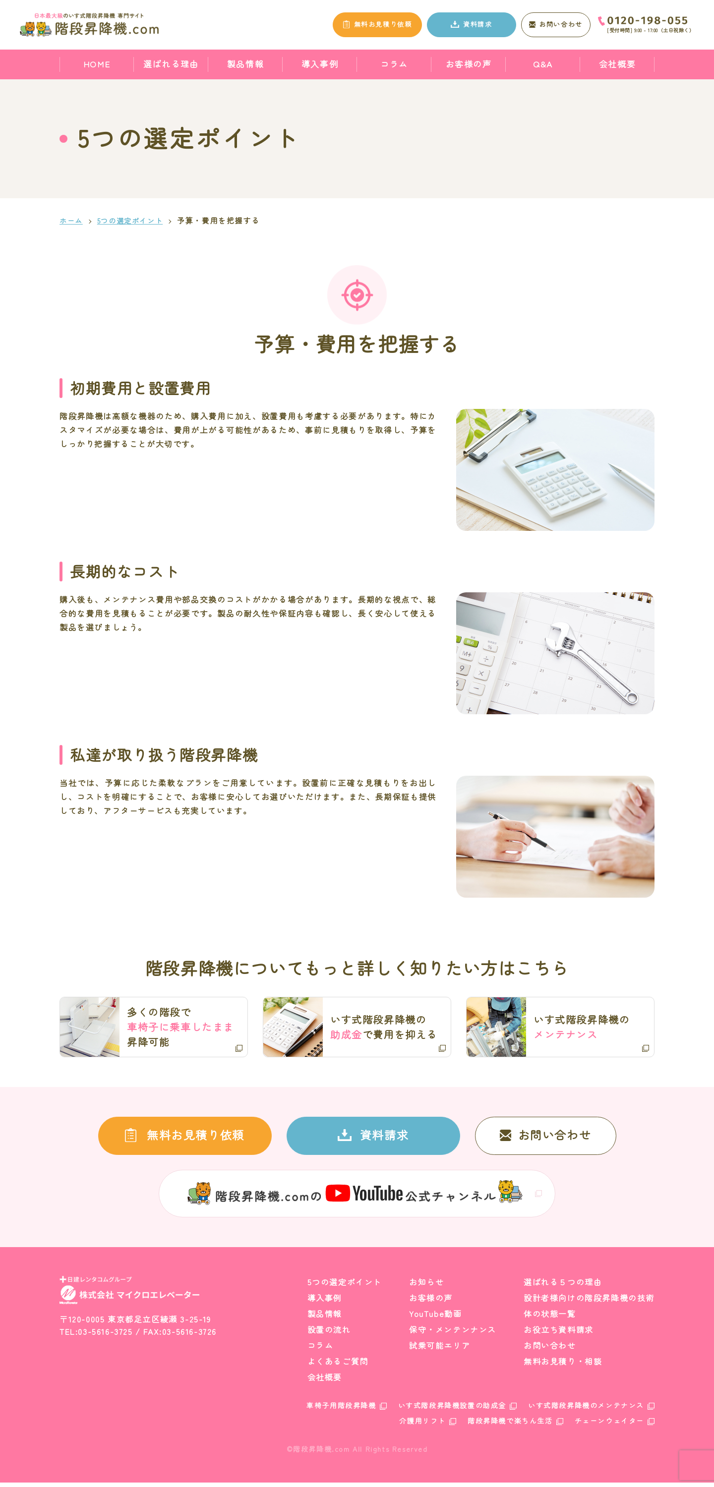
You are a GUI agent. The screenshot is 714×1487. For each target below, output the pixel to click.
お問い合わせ (550, 1350)
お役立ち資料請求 (559, 1334)
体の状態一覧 (550, 1318)
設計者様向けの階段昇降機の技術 (589, 1302)
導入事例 (319, 63)
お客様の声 (469, 63)
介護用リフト (422, 1425)
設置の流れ (329, 1334)
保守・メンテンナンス (452, 1334)
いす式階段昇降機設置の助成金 (452, 1410)
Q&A (543, 63)
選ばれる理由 (171, 63)
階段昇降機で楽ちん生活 (510, 1425)
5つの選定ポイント (134, 221)
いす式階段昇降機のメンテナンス (586, 1410)
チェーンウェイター (609, 1425)
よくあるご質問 (337, 1366)
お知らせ (426, 1286)
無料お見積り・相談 (563, 1366)
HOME (96, 63)
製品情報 (245, 63)
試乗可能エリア (439, 1350)
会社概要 (617, 63)
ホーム (72, 221)
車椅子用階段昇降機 (341, 1410)
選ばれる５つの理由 (563, 1286)
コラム (394, 63)
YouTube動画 (435, 1318)
